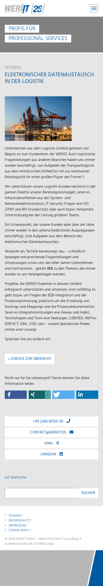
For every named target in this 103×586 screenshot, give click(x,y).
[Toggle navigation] (94, 8)
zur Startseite (15, 477)
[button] (16, 395)
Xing (51, 443)
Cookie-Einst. (19, 530)
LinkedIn (51, 454)
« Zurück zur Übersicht (29, 359)
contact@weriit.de (51, 432)
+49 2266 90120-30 (51, 421)
